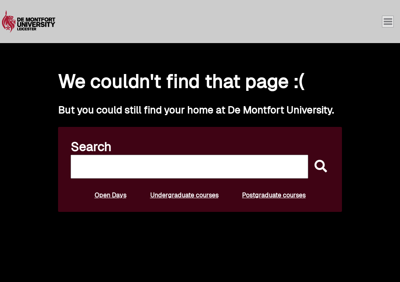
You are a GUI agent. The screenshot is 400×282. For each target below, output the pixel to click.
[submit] (318, 167)
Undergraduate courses (184, 195)
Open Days (110, 195)
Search (91, 147)
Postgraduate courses (273, 195)
